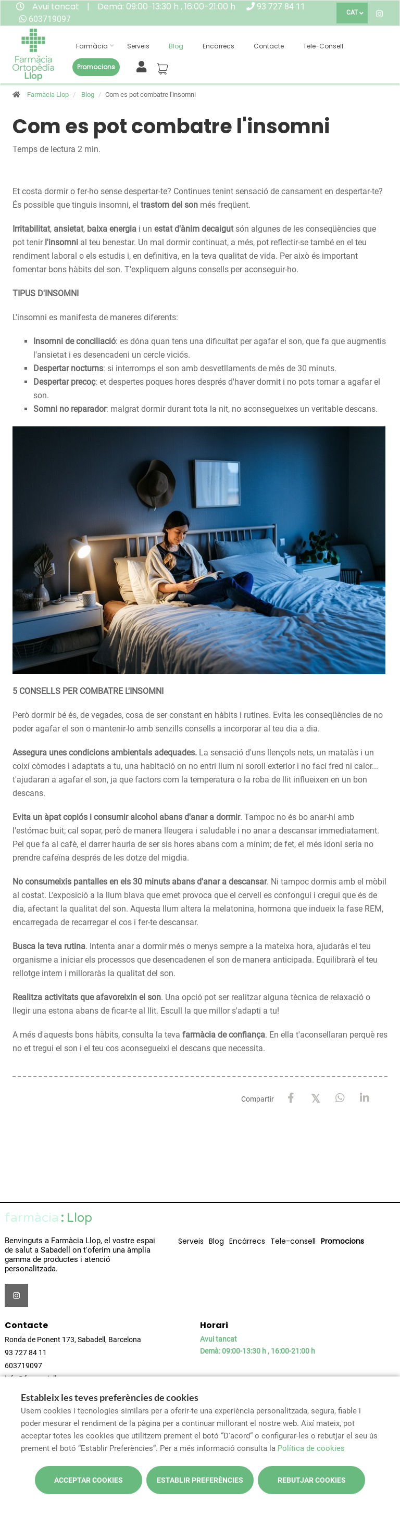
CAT (352, 12)
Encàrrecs (218, 46)
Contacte (269, 46)
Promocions (96, 66)
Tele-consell (323, 46)
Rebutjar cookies (312, 1480)
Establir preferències (200, 1480)
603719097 (50, 19)
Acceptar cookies (88, 1480)
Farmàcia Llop (48, 94)
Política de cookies (311, 1448)
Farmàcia (92, 46)
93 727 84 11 (281, 6)
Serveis (138, 46)
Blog (176, 46)
